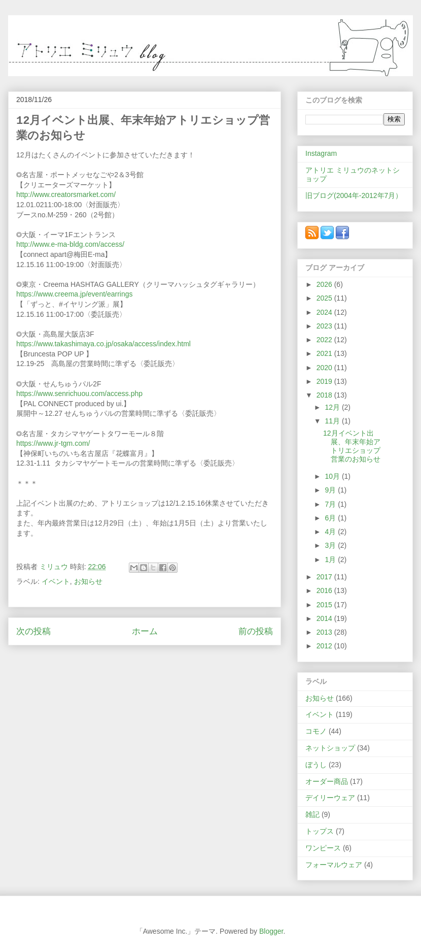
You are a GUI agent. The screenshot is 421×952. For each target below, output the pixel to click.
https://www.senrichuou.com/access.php (79, 393)
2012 (325, 646)
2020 (325, 368)
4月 (331, 532)
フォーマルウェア (333, 865)
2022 (325, 340)
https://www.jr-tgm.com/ (53, 443)
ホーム (145, 631)
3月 (331, 545)
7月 (331, 504)
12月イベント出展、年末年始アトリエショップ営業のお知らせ (351, 446)
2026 (325, 284)
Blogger (271, 931)
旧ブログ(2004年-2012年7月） (353, 195)
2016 (325, 590)
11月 (333, 421)
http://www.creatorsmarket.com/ (66, 194)
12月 (333, 407)
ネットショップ (330, 748)
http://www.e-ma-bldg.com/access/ (70, 244)
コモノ (316, 731)
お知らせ (88, 581)
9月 (331, 490)
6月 (331, 518)
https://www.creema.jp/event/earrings (74, 294)
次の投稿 (33, 631)
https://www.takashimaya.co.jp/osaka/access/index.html (103, 344)
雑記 (312, 814)
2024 (325, 312)
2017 (325, 577)
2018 (325, 395)
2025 (325, 298)
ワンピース (323, 848)
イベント (56, 581)
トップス (319, 831)
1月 (331, 559)
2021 (325, 353)
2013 (325, 632)
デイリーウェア (330, 798)
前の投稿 (255, 631)
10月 (333, 476)
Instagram (321, 153)
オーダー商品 (326, 781)
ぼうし (316, 765)
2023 (325, 326)
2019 (325, 381)
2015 (325, 605)
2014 (325, 618)
